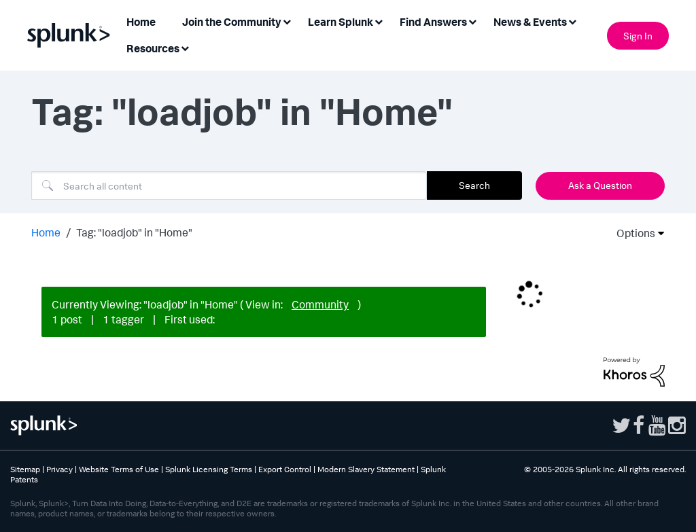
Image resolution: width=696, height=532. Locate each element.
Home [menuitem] (141, 22)
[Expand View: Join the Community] (287, 20)
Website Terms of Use (119, 469)
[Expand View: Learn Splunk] (378, 20)
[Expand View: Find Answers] (472, 20)
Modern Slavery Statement (366, 469)
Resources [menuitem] (152, 48)
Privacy (59, 469)
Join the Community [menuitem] (231, 22)
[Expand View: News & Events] (572, 20)
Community (320, 304)
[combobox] (229, 185)
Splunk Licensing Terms (208, 469)
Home (45, 232)
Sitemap (25, 469)
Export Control (284, 469)
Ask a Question (600, 185)
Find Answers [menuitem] (433, 22)
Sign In (637, 35)
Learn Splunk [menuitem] (340, 22)
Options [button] (631, 233)
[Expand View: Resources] (185, 47)
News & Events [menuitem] (530, 22)
